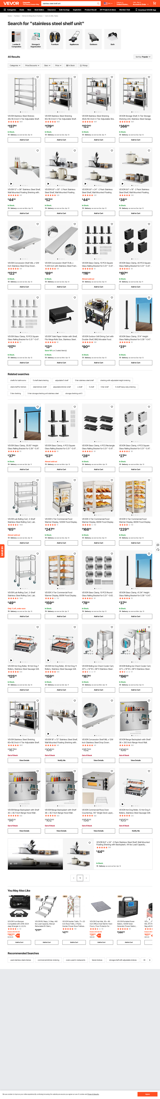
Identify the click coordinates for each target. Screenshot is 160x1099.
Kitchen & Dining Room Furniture (32, 16)
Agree (147, 1094)
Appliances (74, 44)
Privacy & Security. (93, 1094)
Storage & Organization (35, 45)
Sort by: (139, 57)
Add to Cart (24, 140)
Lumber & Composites (16, 45)
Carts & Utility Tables (51, 16)
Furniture (17, 16)
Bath (112, 44)
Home (10, 16)
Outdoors (93, 44)
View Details (24, 760)
